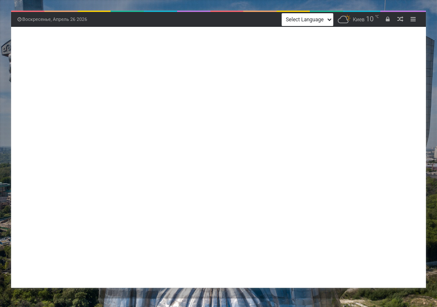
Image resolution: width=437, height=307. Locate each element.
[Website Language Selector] (307, 19)
